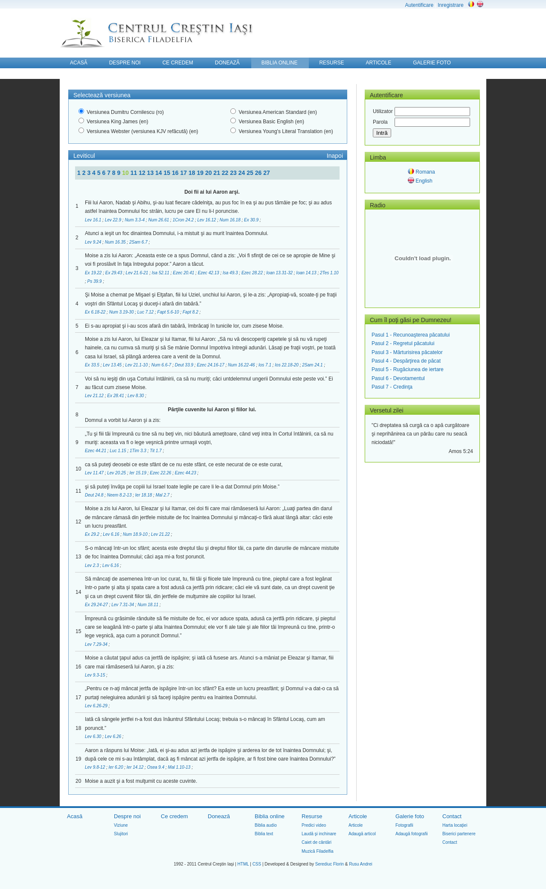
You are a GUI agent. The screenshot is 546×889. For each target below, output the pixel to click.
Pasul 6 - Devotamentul (398, 378)
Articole (358, 816)
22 (226, 172)
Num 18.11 (148, 604)
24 (242, 172)
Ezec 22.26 (161, 473)
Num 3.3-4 (135, 220)
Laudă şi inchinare (319, 833)
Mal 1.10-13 (180, 767)
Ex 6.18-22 (96, 312)
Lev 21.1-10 (137, 365)
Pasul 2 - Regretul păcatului (403, 343)
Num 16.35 (116, 242)
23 (234, 172)
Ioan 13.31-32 (280, 272)
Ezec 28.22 (252, 272)
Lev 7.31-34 (123, 604)
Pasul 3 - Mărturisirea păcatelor (407, 352)
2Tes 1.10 (329, 272)
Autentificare (419, 5)
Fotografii (404, 825)
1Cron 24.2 (184, 220)
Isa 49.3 (231, 272)
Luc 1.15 (118, 450)
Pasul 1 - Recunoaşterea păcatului (411, 335)
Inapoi (335, 155)
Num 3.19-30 (122, 312)
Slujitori (121, 833)
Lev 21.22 (161, 534)
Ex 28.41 (116, 395)
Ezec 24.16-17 (211, 365)
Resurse (312, 816)
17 (184, 172)
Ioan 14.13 (306, 272)
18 (193, 172)
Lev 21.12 (95, 395)
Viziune (121, 825)
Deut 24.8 (95, 495)
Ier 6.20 (117, 767)
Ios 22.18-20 (287, 365)
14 (159, 172)
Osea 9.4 (156, 767)
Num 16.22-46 (242, 365)
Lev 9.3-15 (95, 675)
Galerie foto (409, 816)
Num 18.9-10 (136, 534)
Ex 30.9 (252, 220)
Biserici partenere (459, 833)
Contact (452, 816)
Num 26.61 (159, 220)
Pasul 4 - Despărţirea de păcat (406, 361)
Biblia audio (266, 825)
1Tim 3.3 (139, 450)
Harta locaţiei (454, 825)
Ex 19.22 (94, 272)
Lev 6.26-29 (97, 705)
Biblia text (264, 833)
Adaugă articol (362, 833)
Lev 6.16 (111, 534)
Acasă (74, 816)
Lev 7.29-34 (97, 644)
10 (126, 172)
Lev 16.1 (93, 220)
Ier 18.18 (144, 495)
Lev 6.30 (93, 736)
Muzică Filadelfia (317, 851)
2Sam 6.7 (139, 242)
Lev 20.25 (117, 473)
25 (251, 172)
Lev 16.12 (207, 220)
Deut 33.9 (185, 365)
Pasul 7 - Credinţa (392, 387)
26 (259, 172)
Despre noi (127, 816)
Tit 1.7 (156, 450)
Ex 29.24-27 (97, 604)
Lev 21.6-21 (138, 272)
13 (151, 172)
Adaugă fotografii (411, 833)
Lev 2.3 (92, 565)
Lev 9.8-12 (95, 767)
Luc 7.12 (146, 312)
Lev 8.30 (136, 395)
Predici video (314, 825)
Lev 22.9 (113, 220)
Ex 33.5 (93, 365)
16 (176, 172)
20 (209, 172)
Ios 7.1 (265, 365)
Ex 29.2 (93, 534)
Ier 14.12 (136, 767)
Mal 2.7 (163, 495)
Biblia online (270, 816)
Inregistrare (451, 5)
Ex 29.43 (114, 272)
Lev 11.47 (95, 473)
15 (168, 172)
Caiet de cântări (316, 842)
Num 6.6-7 (161, 365)
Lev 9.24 (93, 242)
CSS (257, 864)
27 (266, 172)
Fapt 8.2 (191, 312)
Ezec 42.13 (209, 272)
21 (217, 172)
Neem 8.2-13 (120, 495)
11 (135, 172)
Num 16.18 (231, 220)
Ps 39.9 (95, 281)
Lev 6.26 (113, 736)
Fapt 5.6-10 (168, 312)
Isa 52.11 (161, 272)
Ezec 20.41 (184, 272)
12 (143, 172)
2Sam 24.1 (313, 365)
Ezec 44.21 (96, 450)
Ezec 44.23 (186, 473)
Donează (219, 816)
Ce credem (174, 816)
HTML (243, 864)
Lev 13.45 (113, 365)
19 (201, 172)
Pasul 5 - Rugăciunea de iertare (408, 369)
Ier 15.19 (139, 473)
